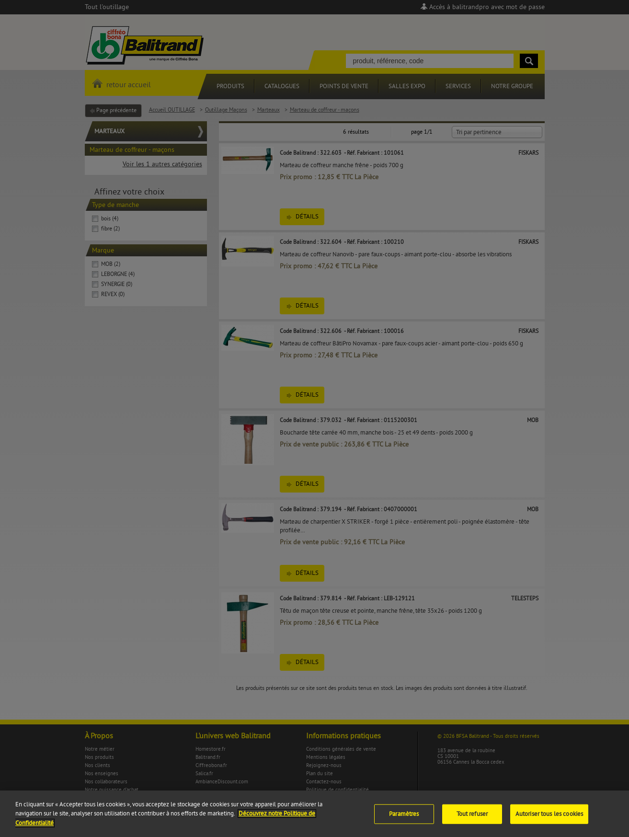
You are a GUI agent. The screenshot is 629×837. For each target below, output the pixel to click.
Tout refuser (472, 818)
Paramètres (404, 818)
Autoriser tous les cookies (549, 818)
